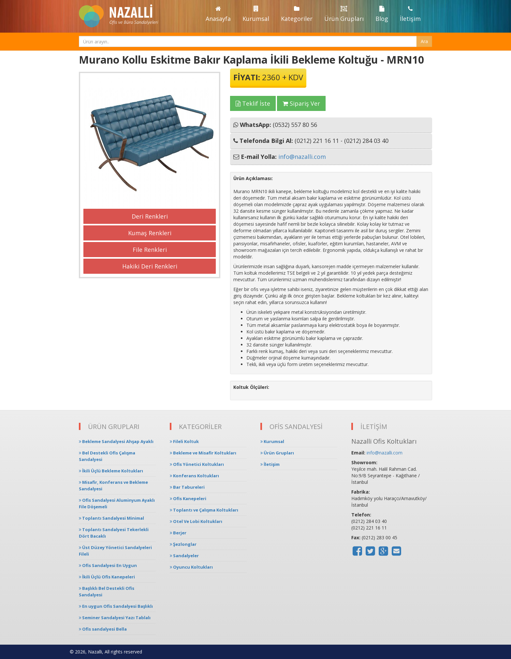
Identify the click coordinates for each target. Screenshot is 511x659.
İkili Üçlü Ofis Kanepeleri (107, 577)
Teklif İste (253, 103)
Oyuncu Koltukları (191, 567)
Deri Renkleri (150, 216)
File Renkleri (150, 249)
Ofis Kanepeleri (188, 498)
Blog (381, 14)
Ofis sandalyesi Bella (103, 629)
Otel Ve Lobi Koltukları (196, 521)
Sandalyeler (184, 556)
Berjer (178, 533)
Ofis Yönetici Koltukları (197, 464)
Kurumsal (255, 14)
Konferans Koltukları (194, 476)
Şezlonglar (183, 544)
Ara (424, 41)
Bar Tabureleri (187, 487)
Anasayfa (218, 14)
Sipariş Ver (301, 103)
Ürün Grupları (344, 14)
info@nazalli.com (302, 157)
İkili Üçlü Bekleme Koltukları (111, 471)
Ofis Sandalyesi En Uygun (108, 565)
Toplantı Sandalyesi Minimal (111, 518)
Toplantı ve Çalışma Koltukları (204, 510)
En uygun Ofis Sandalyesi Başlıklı (116, 606)
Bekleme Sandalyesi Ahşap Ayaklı (116, 441)
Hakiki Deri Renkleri (149, 266)
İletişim (410, 14)
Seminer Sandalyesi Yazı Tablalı (115, 618)
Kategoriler (297, 14)
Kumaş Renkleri (149, 233)
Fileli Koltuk (184, 441)
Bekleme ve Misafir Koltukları (203, 453)
